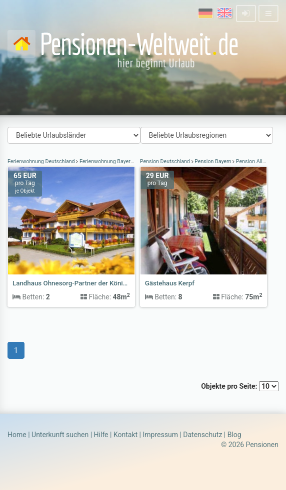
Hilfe (101, 435)
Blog (235, 435)
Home (17, 435)
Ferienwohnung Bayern (106, 161)
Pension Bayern (213, 161)
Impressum (160, 435)
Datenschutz (202, 435)
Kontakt (126, 435)
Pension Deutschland (166, 161)
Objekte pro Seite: (239, 386)
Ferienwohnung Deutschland (42, 161)
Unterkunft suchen (60, 435)
